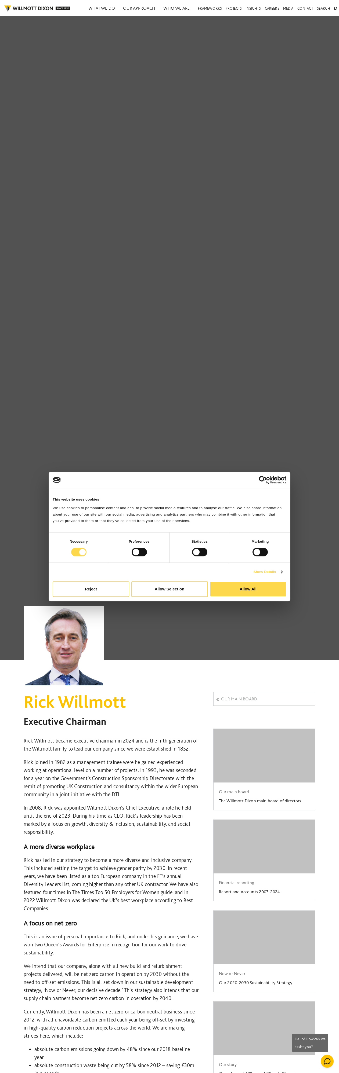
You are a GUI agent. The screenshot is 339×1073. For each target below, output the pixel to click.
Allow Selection (170, 589)
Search (327, 8)
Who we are (175, 8)
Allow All (248, 589)
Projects (234, 8)
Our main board (236, 698)
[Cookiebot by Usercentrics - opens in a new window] (262, 480)
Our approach (138, 8)
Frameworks (210, 8)
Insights (253, 8)
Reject (91, 589)
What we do (101, 8)
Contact (305, 8)
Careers (272, 8)
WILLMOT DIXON (37, 9)
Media (288, 8)
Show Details (264, 572)
